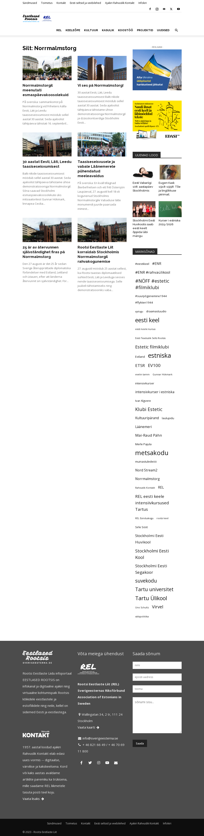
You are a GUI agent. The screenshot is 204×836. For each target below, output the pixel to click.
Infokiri (142, 3)
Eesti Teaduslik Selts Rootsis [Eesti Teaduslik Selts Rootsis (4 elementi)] (150, 338)
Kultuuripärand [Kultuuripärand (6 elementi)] (147, 418)
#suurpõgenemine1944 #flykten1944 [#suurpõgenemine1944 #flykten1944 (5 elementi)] (151, 299)
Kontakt (61, 3)
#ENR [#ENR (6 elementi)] (156, 263)
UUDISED (163, 30)
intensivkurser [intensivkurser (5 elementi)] (144, 383)
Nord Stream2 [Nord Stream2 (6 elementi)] (146, 470)
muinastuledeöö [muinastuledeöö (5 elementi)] (146, 461)
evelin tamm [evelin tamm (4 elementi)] (142, 374)
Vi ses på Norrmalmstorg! (101, 85)
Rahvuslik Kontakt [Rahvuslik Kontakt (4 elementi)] (145, 487)
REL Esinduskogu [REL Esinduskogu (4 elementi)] (144, 518)
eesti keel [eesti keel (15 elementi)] (147, 320)
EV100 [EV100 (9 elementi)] (154, 365)
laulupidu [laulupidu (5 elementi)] (168, 418)
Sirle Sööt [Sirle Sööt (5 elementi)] (141, 527)
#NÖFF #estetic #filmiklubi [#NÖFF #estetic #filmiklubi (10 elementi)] (152, 284)
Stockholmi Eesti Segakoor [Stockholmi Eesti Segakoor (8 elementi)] (151, 569)
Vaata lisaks (34, 798)
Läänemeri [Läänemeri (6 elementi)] (143, 426)
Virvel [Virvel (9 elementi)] (157, 607)
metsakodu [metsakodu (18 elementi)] (152, 452)
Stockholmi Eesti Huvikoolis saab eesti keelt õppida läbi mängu (144, 228)
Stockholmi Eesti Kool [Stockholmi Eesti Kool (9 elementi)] (152, 554)
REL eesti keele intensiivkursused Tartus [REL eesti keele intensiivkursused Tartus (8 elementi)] (152, 503)
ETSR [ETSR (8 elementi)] (140, 365)
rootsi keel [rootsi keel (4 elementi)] (162, 518)
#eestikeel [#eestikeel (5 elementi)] (142, 264)
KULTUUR (91, 30)
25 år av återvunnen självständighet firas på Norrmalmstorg (44, 252)
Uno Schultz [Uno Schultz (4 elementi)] (142, 607)
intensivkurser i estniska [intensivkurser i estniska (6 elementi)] (154, 392)
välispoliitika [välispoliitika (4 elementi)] (142, 616)
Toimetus (46, 3)
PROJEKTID (145, 30)
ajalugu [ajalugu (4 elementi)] (139, 311)
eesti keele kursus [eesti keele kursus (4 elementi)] (145, 329)
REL (59, 30)
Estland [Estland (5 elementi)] (140, 357)
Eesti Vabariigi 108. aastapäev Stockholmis (143, 186)
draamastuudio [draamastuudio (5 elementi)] (156, 311)
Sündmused (30, 3)
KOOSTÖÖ (125, 30)
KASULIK (108, 30)
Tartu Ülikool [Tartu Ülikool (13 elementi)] (151, 598)
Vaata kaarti (89, 727)
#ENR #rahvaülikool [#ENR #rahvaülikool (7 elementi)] (152, 272)
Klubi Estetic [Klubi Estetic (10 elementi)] (148, 409)
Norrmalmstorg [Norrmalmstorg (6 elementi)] (147, 478)
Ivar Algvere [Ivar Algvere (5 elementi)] (143, 401)
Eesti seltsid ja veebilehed (85, 3)
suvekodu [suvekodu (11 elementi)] (146, 581)
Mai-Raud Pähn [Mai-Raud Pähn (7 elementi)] (148, 435)
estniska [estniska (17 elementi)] (159, 355)
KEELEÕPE (73, 30)
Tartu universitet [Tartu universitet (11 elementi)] (154, 589)
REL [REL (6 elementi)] (161, 487)
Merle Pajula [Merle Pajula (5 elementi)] (143, 444)
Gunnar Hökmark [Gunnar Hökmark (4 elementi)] (162, 374)
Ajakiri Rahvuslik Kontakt (119, 3)
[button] (176, 30)
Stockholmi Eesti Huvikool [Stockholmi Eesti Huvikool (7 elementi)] (149, 539)
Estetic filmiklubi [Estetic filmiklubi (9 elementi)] (152, 347)
